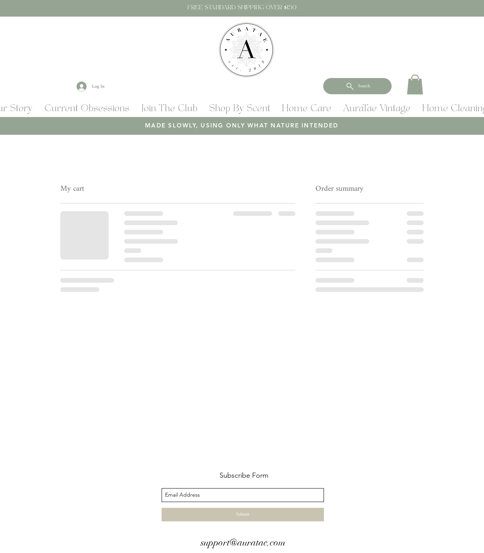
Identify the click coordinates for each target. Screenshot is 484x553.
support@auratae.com (243, 542)
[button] (415, 84)
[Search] (357, 86)
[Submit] (243, 514)
